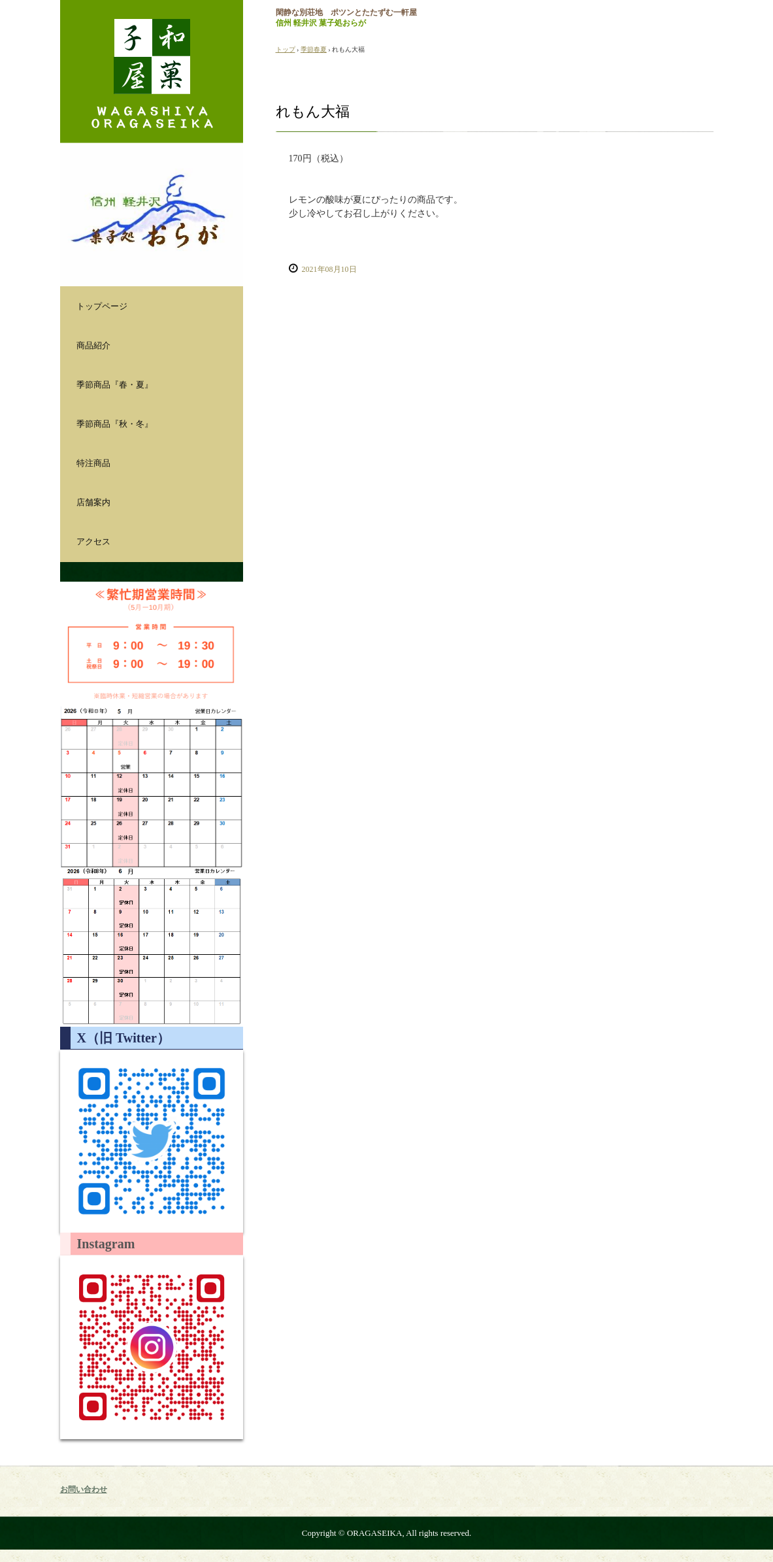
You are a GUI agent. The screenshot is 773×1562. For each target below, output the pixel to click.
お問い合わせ (83, 1489)
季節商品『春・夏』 (114, 385)
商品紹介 (93, 345)
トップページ (101, 306)
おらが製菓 (151, 71)
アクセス (93, 541)
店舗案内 (93, 502)
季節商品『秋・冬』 (114, 424)
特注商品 (93, 463)
